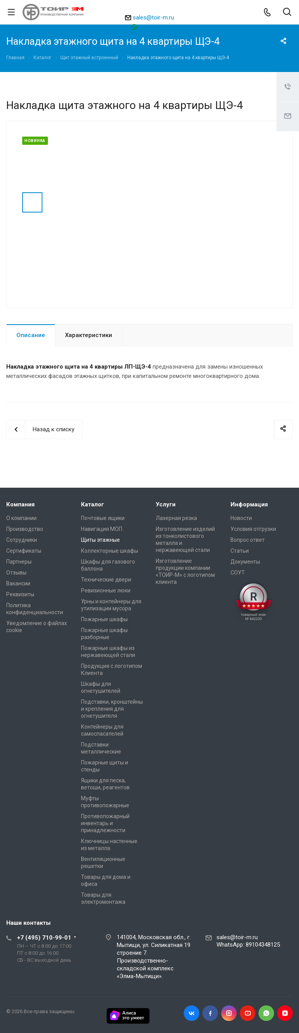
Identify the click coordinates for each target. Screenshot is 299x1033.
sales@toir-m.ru (153, 17)
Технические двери (106, 579)
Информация (249, 504)
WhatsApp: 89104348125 (248, 944)
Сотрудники (21, 540)
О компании (21, 518)
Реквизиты (20, 594)
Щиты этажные (100, 540)
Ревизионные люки (105, 590)
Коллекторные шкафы (109, 551)
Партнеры (19, 562)
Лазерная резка (176, 518)
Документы (245, 562)
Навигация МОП (101, 529)
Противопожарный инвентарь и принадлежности (105, 823)
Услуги (166, 504)
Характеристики (88, 335)
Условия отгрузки (253, 529)
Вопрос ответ (247, 540)
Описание (30, 335)
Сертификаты (23, 551)
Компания (20, 504)
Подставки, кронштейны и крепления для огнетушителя (112, 709)
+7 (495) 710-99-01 (44, 937)
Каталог (92, 504)
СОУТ (237, 572)
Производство (24, 529)
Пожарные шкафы (104, 619)
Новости (241, 518)
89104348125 (153, 27)
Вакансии (18, 583)
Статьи (239, 551)
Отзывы (16, 572)
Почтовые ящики (103, 518)
